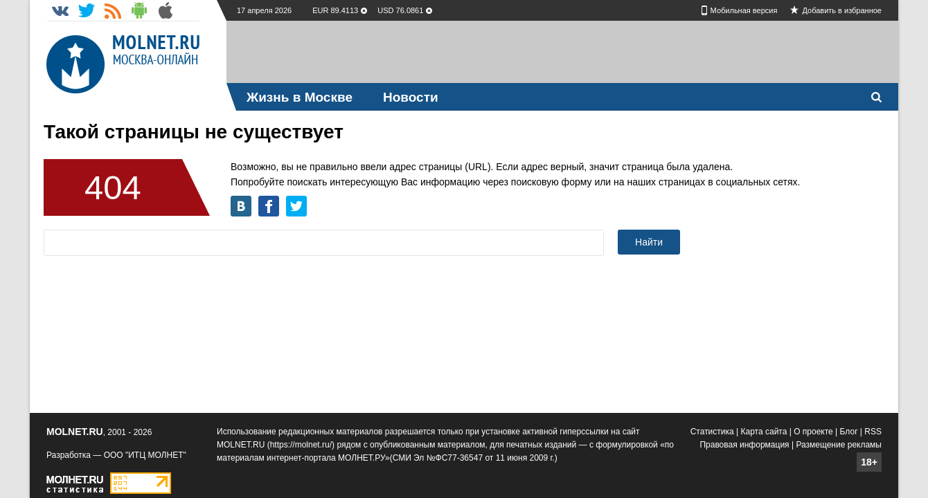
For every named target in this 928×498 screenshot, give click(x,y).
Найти (649, 242)
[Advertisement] (562, 52)
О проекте (813, 431)
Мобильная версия (744, 10)
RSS (873, 431)
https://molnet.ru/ (301, 445)
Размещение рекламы (839, 445)
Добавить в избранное (842, 10)
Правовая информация (744, 445)
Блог (849, 431)
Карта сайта (764, 431)
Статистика (712, 431)
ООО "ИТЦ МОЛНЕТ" (145, 455)
